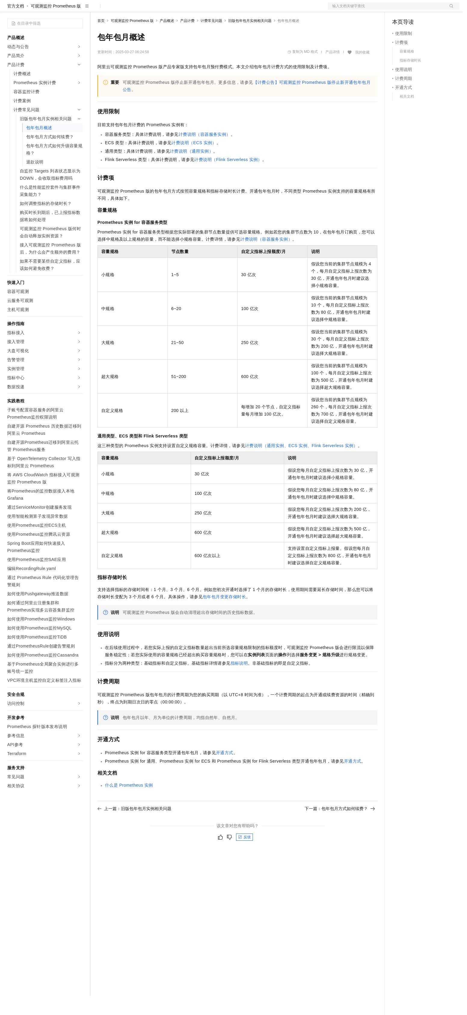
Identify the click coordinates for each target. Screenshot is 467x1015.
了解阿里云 (198, 9)
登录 (449, 10)
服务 (177, 9)
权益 (115, 9)
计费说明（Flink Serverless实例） (228, 178)
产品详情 (332, 71)
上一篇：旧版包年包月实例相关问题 (134, 827)
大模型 (61, 9)
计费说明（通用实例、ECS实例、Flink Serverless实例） (301, 464)
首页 (101, 40)
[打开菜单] (9, 9)
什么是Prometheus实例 (129, 804)
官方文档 (15, 25)
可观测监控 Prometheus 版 (56, 25)
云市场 (146, 9)
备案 (398, 10)
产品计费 (187, 40)
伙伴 (163, 9)
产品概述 (167, 40)
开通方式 (224, 772)
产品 (78, 9)
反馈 (244, 856)
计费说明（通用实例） (191, 170)
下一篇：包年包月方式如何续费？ (340, 827)
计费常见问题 (211, 40)
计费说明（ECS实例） (193, 162)
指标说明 (239, 682)
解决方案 (96, 9)
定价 (130, 9)
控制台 (413, 10)
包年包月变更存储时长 (224, 616)
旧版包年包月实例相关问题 (250, 40)
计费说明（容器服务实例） (205, 153)
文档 (386, 10)
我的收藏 (362, 71)
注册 (427, 10)
